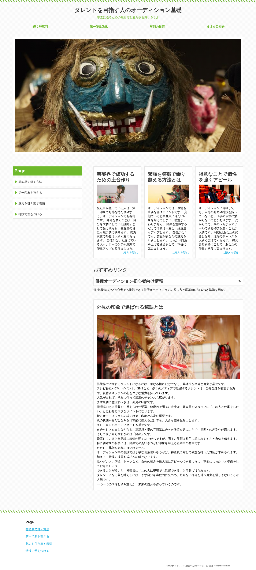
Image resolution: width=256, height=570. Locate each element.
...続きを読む (129, 252)
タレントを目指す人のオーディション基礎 (128, 10)
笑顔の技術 (157, 26)
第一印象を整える (30, 192)
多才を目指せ (216, 26)
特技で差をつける (30, 214)
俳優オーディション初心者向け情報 (129, 281)
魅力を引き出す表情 (31, 203)
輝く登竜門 (40, 26)
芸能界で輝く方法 (30, 182)
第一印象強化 (99, 26)
